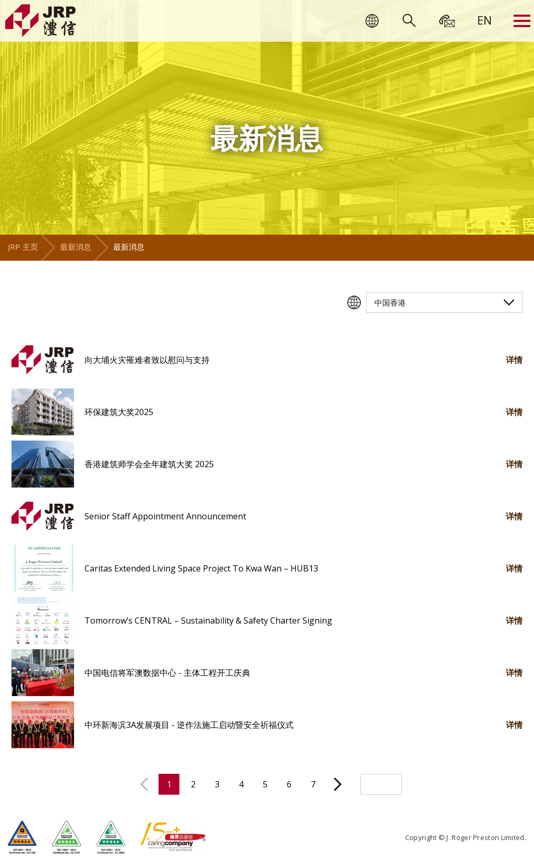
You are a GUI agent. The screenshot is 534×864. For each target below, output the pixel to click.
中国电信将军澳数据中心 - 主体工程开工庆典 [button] (167, 672)
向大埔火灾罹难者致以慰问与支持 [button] (147, 360)
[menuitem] (484, 20)
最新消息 (75, 246)
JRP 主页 (23, 246)
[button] (42, 359)
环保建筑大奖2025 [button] (118, 412)
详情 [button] (514, 360)
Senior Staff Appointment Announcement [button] (165, 516)
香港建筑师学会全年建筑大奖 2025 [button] (149, 464)
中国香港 (390, 302)
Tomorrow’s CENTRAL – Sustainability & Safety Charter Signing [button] (208, 620)
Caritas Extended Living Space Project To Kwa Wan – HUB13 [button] (201, 568)
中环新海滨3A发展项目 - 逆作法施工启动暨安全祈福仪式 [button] (189, 725)
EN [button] (484, 20)
